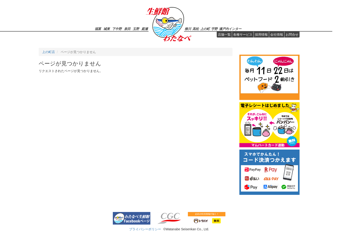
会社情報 (276, 34)
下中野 (117, 29)
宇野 (214, 29)
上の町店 (48, 52)
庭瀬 (144, 29)
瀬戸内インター (230, 29)
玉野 (136, 29)
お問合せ (292, 34)
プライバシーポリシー (145, 229)
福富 (98, 29)
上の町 (205, 29)
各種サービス (242, 34)
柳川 (188, 29)
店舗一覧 (224, 34)
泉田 (127, 29)
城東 (106, 29)
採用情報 (261, 34)
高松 (195, 29)
